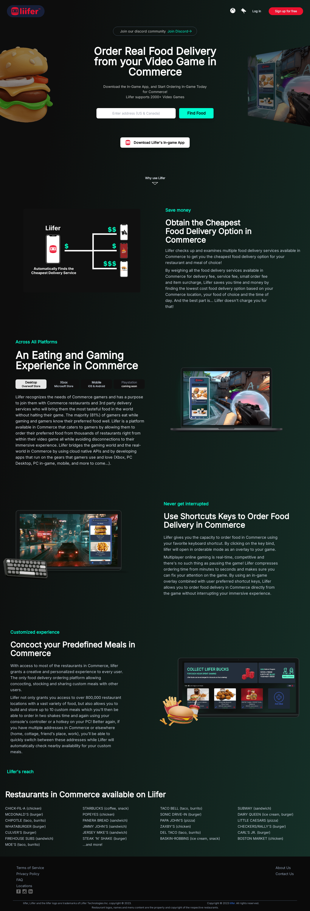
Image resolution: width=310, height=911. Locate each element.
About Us (283, 868)
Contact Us (285, 874)
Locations (24, 886)
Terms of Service (30, 868)
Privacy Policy (27, 874)
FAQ (19, 880)
